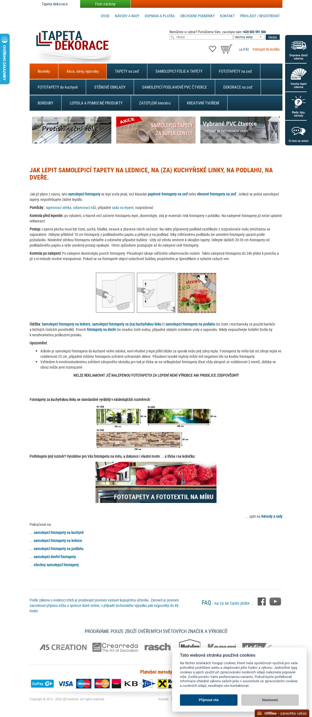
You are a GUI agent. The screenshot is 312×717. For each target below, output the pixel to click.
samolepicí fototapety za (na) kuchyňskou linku (126, 324)
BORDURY (45, 103)
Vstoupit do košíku (266, 49)
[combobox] (249, 37)
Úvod (105, 15)
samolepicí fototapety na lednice (58, 540)
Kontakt (227, 15)
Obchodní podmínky (197, 15)
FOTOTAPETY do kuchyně (58, 87)
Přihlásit (248, 15)
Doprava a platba (160, 15)
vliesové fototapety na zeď (216, 194)
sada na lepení (123, 207)
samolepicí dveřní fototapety (55, 556)
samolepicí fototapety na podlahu (190, 324)
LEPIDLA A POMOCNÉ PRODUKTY (96, 103)
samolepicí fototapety (84, 194)
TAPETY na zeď (127, 71)
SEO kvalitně (70, 699)
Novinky (44, 71)
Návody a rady (127, 15)
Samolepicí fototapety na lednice (66, 324)
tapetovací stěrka (58, 207)
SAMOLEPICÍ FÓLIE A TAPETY (179, 71)
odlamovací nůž (84, 207)
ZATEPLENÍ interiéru (155, 103)
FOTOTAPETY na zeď (235, 71)
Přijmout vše (209, 700)
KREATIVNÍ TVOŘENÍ (203, 103)
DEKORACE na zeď (238, 87)
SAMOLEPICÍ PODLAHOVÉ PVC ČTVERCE (174, 87)
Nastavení (270, 700)
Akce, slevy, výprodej (82, 71)
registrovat (269, 15)
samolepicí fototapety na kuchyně (59, 532)
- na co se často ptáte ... (228, 603)
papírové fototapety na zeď (168, 194)
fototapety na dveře (101, 329)
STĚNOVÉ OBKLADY (110, 87)
